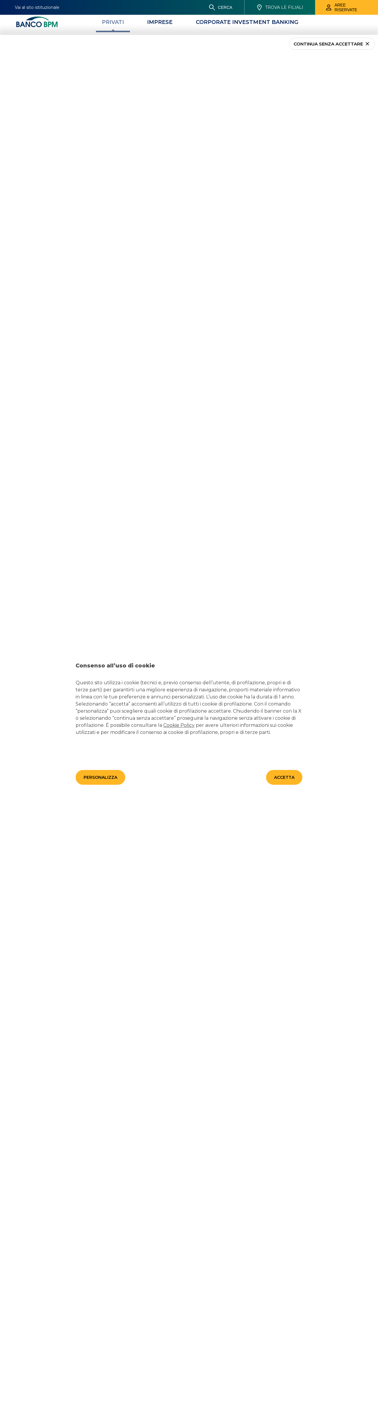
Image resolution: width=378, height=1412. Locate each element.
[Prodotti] (166, 6)
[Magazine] (211, 6)
